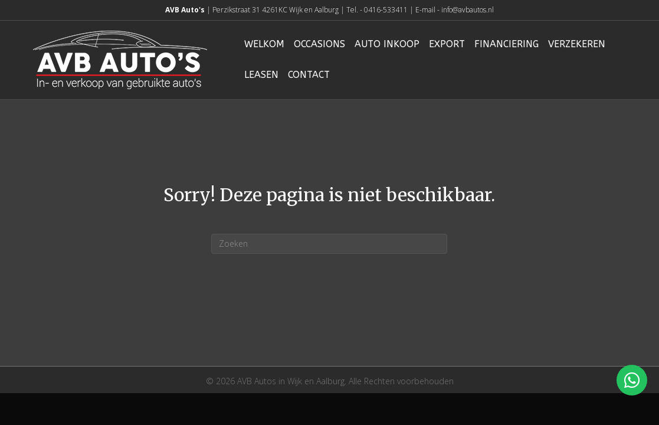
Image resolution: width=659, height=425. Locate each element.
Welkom (264, 44)
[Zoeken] (329, 244)
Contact (309, 74)
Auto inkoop (387, 44)
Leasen (261, 74)
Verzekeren (576, 44)
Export (447, 44)
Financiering (506, 44)
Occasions (319, 44)
